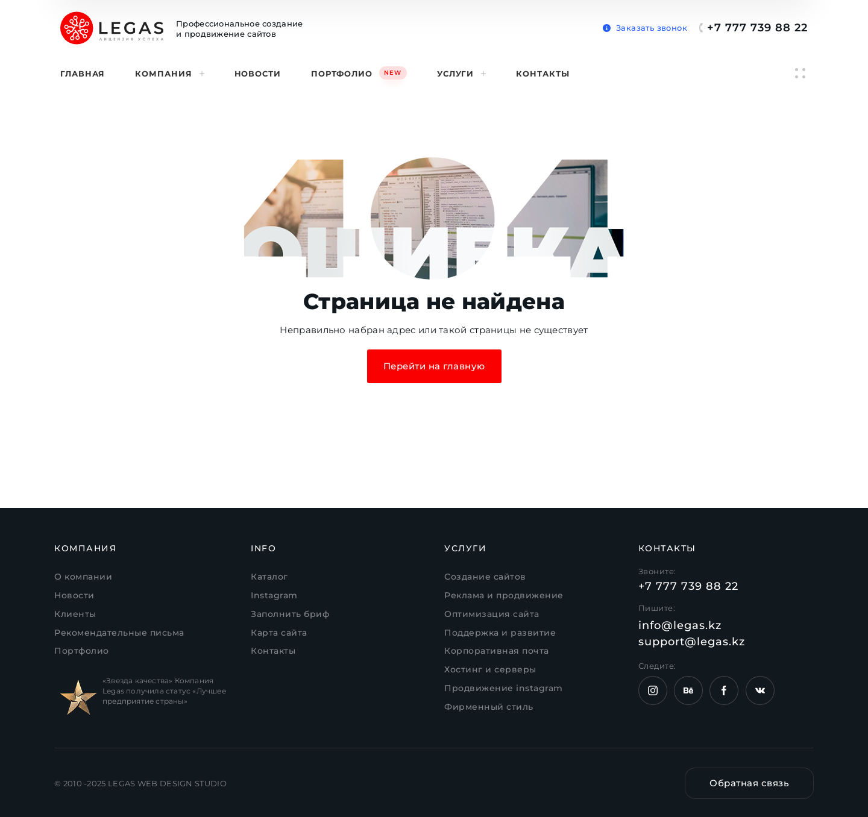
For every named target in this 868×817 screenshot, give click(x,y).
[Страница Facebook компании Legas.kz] (723, 690)
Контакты (542, 73)
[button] (645, 25)
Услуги (461, 73)
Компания (169, 73)
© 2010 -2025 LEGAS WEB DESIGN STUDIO (140, 783)
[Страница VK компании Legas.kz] (760, 690)
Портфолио (359, 72)
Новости (257, 73)
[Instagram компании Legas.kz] (652, 690)
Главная (82, 73)
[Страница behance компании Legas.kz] (688, 690)
